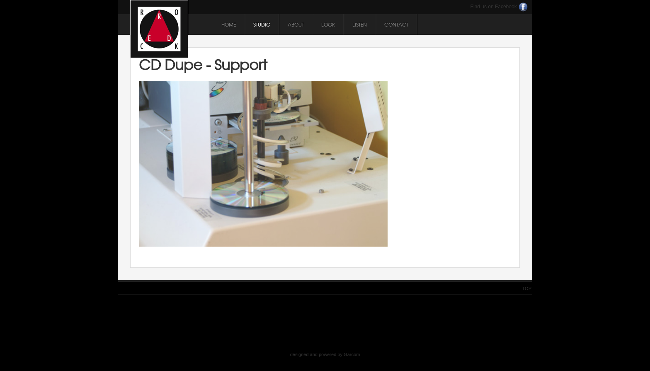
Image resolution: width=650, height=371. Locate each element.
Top (526, 288)
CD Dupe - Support (203, 64)
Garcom (352, 354)
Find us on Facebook (494, 7)
